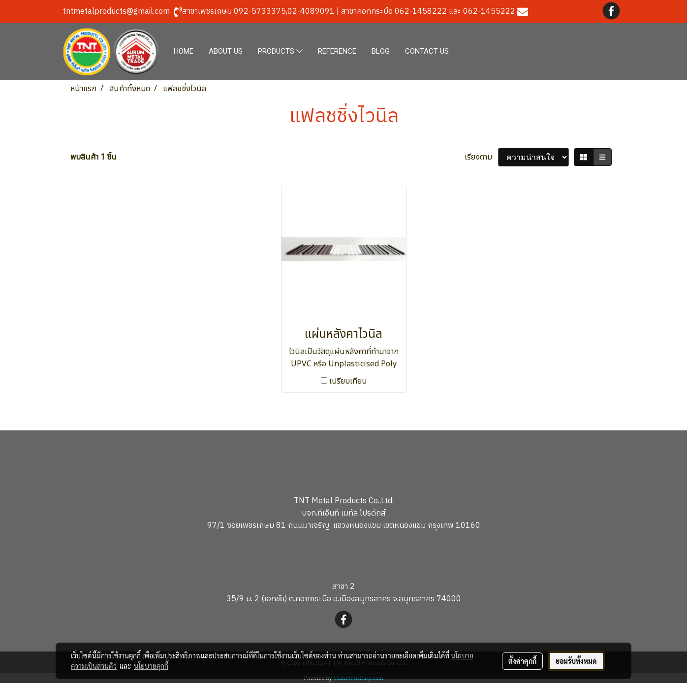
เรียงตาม (481, 157)
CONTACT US (427, 51)
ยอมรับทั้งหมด (576, 660)
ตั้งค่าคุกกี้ (522, 660)
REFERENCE (337, 51)
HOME (183, 51)
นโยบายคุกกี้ (151, 665)
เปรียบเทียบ (348, 381)
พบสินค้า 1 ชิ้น (93, 157)
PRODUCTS (280, 51)
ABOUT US (226, 51)
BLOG (381, 51)
